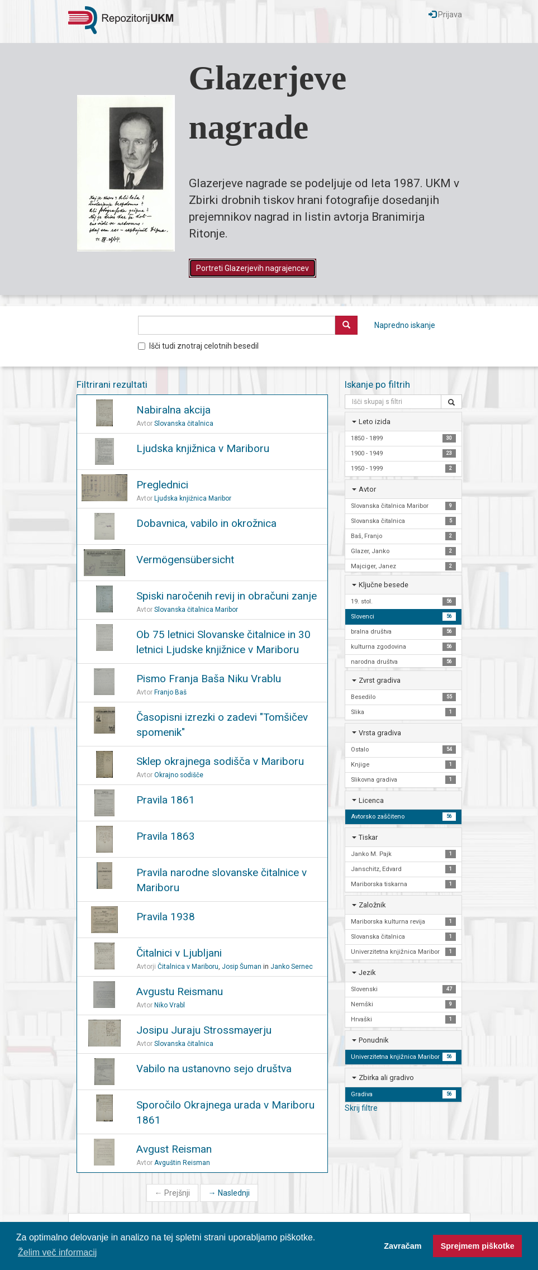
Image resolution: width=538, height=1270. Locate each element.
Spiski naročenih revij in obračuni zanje (226, 595)
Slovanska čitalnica (183, 423)
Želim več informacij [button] (57, 1252)
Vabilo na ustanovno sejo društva (214, 1068)
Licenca (371, 800)
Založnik (372, 905)
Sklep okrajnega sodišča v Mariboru (220, 761)
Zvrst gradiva (380, 680)
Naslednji (229, 1192)
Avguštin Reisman (182, 1163)
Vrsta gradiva (380, 733)
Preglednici (162, 484)
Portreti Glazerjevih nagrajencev (252, 268)
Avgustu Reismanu (179, 991)
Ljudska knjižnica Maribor (192, 498)
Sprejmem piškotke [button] (478, 1246)
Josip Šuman (241, 967)
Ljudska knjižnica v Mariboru (202, 448)
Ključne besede (383, 585)
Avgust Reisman (174, 1149)
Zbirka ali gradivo (386, 1077)
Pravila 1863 (165, 836)
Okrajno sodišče (178, 775)
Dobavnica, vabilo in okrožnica (206, 523)
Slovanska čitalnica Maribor (196, 609)
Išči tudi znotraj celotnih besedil (198, 345)
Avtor (367, 489)
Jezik (367, 972)
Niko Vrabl (169, 1005)
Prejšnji (172, 1192)
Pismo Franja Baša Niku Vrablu (208, 678)
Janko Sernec (291, 967)
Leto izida (375, 421)
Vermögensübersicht (185, 559)
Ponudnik (373, 1040)
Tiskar (368, 837)
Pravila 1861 (165, 799)
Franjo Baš (170, 692)
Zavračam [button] (402, 1246)
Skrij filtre (361, 1107)
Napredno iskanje (404, 325)
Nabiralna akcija (173, 409)
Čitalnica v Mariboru (188, 967)
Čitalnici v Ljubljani (179, 952)
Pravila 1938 (165, 916)
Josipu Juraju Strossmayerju (204, 1030)
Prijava (445, 14)
